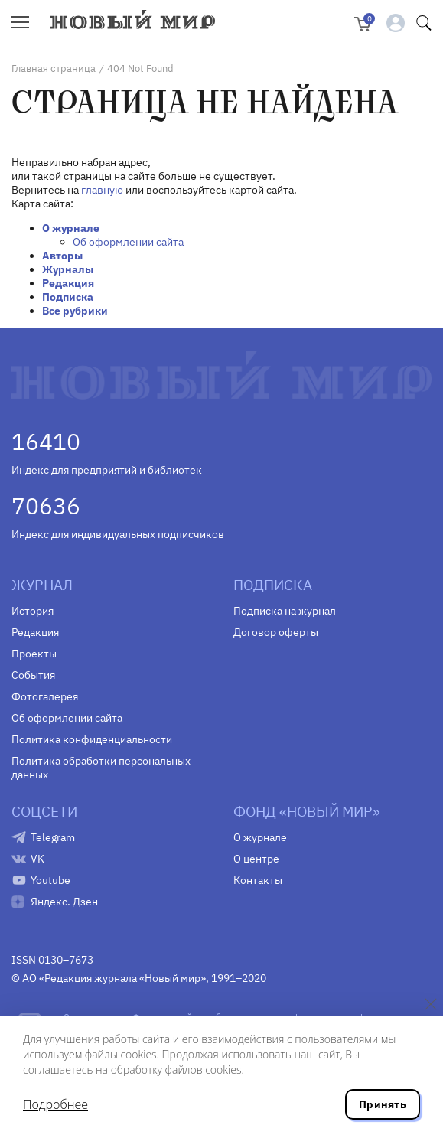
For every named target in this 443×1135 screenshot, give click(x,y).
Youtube (50, 880)
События (33, 675)
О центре (256, 859)
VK (37, 859)
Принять (382, 1104)
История (32, 611)
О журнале (70, 228)
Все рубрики (75, 311)
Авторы (62, 256)
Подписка (67, 297)
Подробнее (55, 1104)
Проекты (34, 653)
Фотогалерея (44, 696)
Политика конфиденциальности (91, 739)
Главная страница (53, 68)
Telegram (53, 837)
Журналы (67, 269)
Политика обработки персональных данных (101, 767)
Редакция (68, 283)
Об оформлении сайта (128, 242)
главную (102, 190)
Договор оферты (275, 632)
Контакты (257, 880)
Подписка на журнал (284, 611)
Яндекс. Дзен (64, 901)
